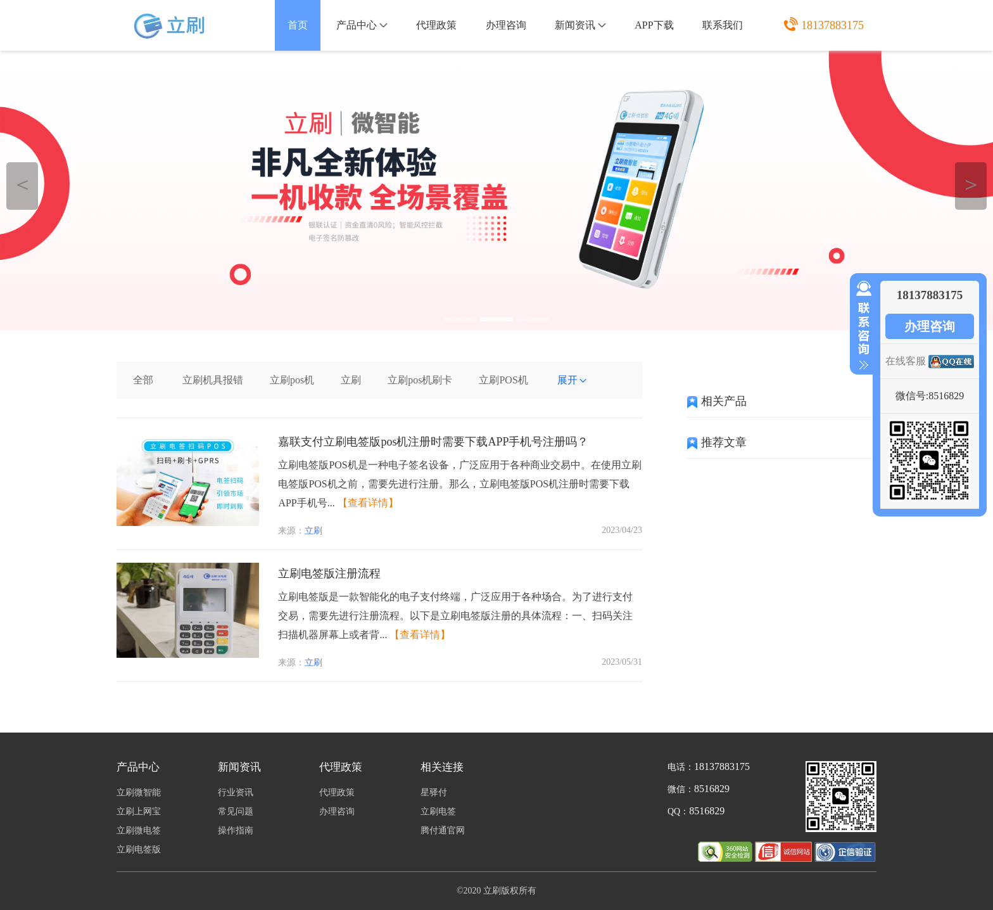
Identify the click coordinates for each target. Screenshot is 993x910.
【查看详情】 (368, 502)
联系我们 (722, 25)
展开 (572, 380)
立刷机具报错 (212, 380)
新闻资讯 (580, 25)
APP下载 (654, 25)
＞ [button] (971, 184)
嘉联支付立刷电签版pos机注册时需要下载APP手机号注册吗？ (433, 441)
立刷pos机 (292, 380)
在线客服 (905, 361)
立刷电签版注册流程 (329, 573)
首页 (298, 25)
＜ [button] (22, 184)
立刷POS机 (503, 380)
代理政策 (436, 25)
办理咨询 (506, 25)
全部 (143, 380)
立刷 (351, 380)
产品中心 (362, 25)
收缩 (861, 325)
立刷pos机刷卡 (420, 380)
